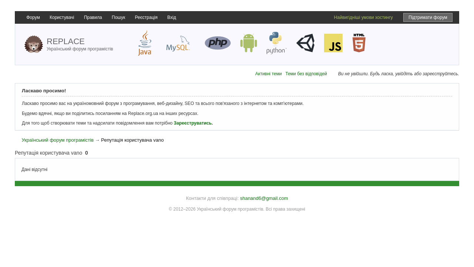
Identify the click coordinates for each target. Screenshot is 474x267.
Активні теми (268, 73)
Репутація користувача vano (132, 140)
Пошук (118, 17)
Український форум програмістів (57, 140)
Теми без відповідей (306, 73)
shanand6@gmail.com (264, 198)
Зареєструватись (192, 123)
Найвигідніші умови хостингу (363, 17)
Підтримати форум (427, 17)
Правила (93, 17)
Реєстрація (146, 17)
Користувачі (62, 17)
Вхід (171, 17)
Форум (33, 17)
